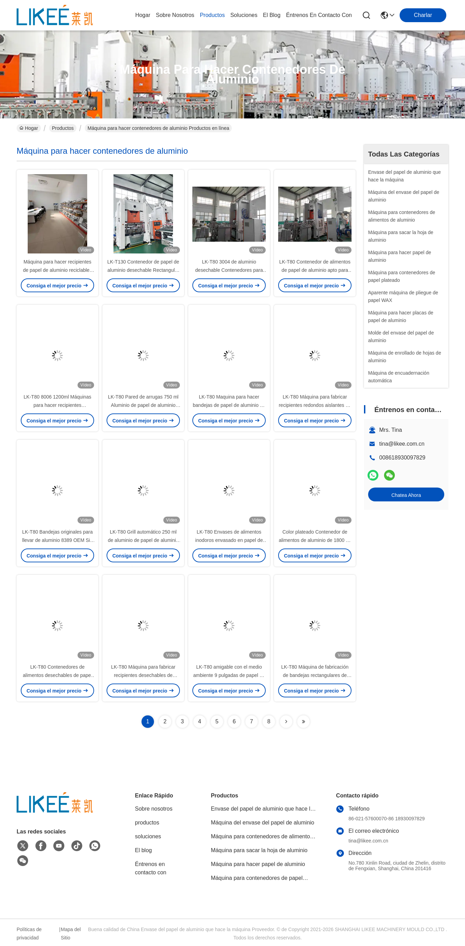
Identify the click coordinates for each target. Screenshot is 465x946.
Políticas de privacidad (29, 933)
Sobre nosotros (154, 809)
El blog (143, 850)
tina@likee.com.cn (402, 444)
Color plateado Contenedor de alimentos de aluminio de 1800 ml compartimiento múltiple (315, 540)
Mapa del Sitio (71, 933)
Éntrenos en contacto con (319, 15)
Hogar (143, 15)
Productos (63, 128)
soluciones (243, 15)
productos (212, 15)
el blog (272, 15)
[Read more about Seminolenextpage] (286, 721)
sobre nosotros (175, 15)
